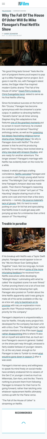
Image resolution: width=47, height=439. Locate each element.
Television (6, 11)
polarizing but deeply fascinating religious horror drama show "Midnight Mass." (22, 135)
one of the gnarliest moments (25, 122)
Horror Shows (19, 11)
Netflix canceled (23, 173)
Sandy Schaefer (11, 33)
